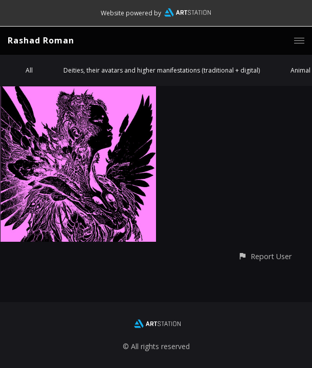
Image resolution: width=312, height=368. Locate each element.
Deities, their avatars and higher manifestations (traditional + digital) (161, 70)
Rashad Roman (41, 40)
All (29, 70)
